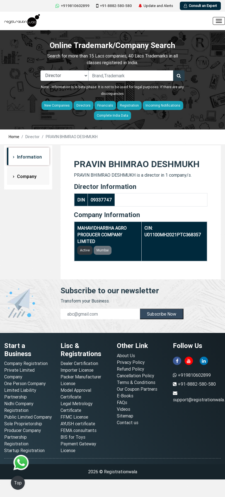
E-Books (125, 395)
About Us (126, 355)
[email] (100, 314)
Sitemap (125, 416)
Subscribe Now (161, 314)
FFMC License (74, 417)
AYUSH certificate (78, 423)
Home (14, 136)
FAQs (122, 402)
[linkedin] (204, 360)
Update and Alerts (156, 6)
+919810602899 (72, 5)
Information (29, 157)
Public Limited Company (28, 417)
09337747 (101, 200)
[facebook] (177, 360)
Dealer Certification (79, 363)
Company (26, 176)
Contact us (127, 422)
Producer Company (22, 430)
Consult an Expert (200, 5)
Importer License (77, 370)
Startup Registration (24, 450)
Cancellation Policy (135, 375)
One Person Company (25, 383)
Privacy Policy (131, 362)
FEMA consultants (78, 430)
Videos (123, 409)
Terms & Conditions (136, 382)
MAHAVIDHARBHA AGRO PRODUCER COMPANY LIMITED (102, 234)
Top (18, 483)
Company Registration (26, 363)
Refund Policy (130, 369)
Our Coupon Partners (137, 389)
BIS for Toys (73, 437)
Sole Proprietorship (23, 423)
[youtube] (189, 360)
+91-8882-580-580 (114, 5)
